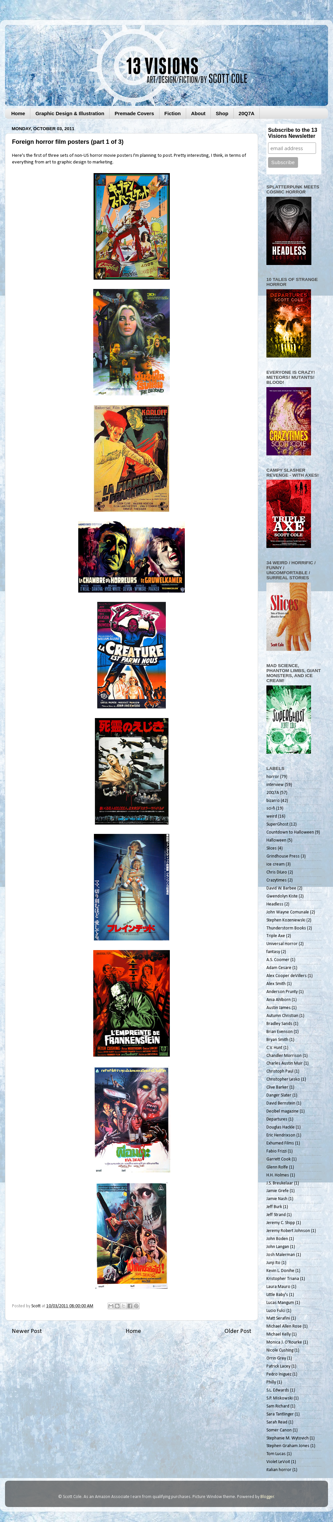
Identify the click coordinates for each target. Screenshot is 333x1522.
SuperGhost (277, 824)
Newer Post (27, 1331)
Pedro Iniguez (278, 1374)
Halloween (276, 840)
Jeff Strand (276, 1215)
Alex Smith (276, 984)
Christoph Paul (279, 1071)
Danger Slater (278, 1095)
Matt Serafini (278, 1318)
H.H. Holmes (277, 1175)
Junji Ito (273, 1263)
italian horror (278, 1470)
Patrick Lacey (278, 1366)
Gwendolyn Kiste (282, 896)
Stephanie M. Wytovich (287, 1438)
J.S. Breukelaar (279, 1183)
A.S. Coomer (277, 960)
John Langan (277, 1247)
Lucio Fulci (275, 1311)
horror (272, 777)
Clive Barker (277, 1087)
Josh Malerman (280, 1255)
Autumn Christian (282, 1016)
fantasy (273, 952)
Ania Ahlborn (278, 1000)
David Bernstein (280, 1103)
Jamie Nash (276, 1199)
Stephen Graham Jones (287, 1446)
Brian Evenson (279, 1032)
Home (18, 113)
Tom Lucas (276, 1454)
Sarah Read (276, 1422)
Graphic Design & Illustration (69, 113)
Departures (276, 1119)
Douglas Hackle (280, 1127)
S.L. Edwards (277, 1390)
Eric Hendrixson (280, 1135)
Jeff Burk (274, 1207)
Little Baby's (277, 1295)
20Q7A (247, 113)
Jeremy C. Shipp (280, 1223)
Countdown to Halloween (290, 832)
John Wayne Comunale (287, 912)
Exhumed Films (280, 1143)
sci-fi (270, 808)
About (198, 113)
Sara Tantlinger (280, 1414)
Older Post (237, 1331)
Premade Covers (134, 113)
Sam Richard (277, 1406)
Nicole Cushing (279, 1350)
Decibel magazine (282, 1111)
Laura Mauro (278, 1287)
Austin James (278, 1008)
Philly (271, 1382)
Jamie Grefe (277, 1191)
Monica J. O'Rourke (284, 1342)
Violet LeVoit (278, 1462)
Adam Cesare (278, 968)
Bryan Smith (277, 1040)
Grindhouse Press (283, 856)
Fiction (173, 113)
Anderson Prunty (282, 992)
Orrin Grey (276, 1358)
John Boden (277, 1239)
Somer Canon (279, 1430)
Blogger (267, 1497)
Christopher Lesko (283, 1079)
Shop (222, 113)
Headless (274, 904)
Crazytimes (276, 880)
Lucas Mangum (280, 1303)
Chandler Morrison (284, 1056)
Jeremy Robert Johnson (288, 1231)
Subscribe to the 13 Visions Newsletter (292, 133)
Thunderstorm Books (286, 928)
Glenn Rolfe (277, 1167)
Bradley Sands (279, 1024)
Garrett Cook (278, 1159)
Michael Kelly (278, 1334)
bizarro (273, 801)
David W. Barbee (281, 888)
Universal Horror (282, 944)
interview (275, 785)
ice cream (275, 864)
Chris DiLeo (276, 872)
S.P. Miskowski (279, 1398)
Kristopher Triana (282, 1279)
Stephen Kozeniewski (285, 920)
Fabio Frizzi (276, 1151)
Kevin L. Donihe (280, 1271)
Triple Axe (275, 936)
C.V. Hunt (274, 1048)
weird (271, 816)
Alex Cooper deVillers (286, 976)
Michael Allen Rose (284, 1326)
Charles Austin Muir (284, 1063)
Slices (271, 848)
